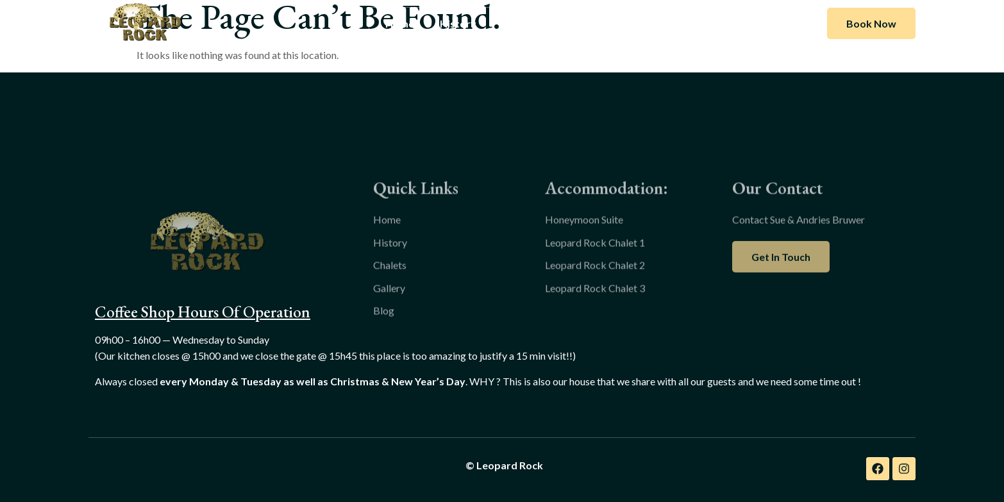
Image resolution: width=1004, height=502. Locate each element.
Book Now (871, 23)
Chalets (520, 23)
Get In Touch (780, 277)
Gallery (581, 23)
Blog (635, 23)
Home (399, 23)
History (458, 23)
